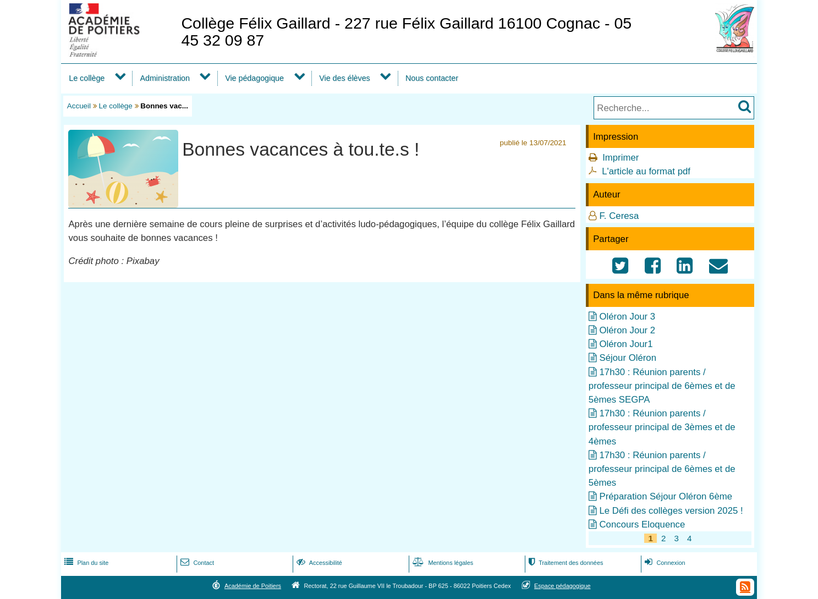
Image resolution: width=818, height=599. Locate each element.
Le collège (87, 78)
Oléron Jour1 (625, 344)
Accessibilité (318, 562)
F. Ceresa (619, 216)
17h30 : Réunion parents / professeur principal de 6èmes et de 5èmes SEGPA (662, 386)
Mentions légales (441, 562)
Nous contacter (431, 78)
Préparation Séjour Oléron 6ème (665, 496)
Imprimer (620, 157)
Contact (196, 562)
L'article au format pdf (646, 171)
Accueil (79, 106)
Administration (165, 78)
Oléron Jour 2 (627, 330)
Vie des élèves (344, 78)
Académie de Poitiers (252, 585)
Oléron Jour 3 (627, 316)
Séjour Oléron (627, 358)
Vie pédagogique (254, 78)
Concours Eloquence (642, 524)
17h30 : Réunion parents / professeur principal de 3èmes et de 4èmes (662, 427)
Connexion (664, 562)
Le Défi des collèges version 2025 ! (671, 510)
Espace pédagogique (562, 585)
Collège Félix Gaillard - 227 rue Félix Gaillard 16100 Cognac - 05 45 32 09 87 (406, 31)
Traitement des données (564, 562)
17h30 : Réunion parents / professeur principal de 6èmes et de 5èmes (662, 469)
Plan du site (85, 562)
